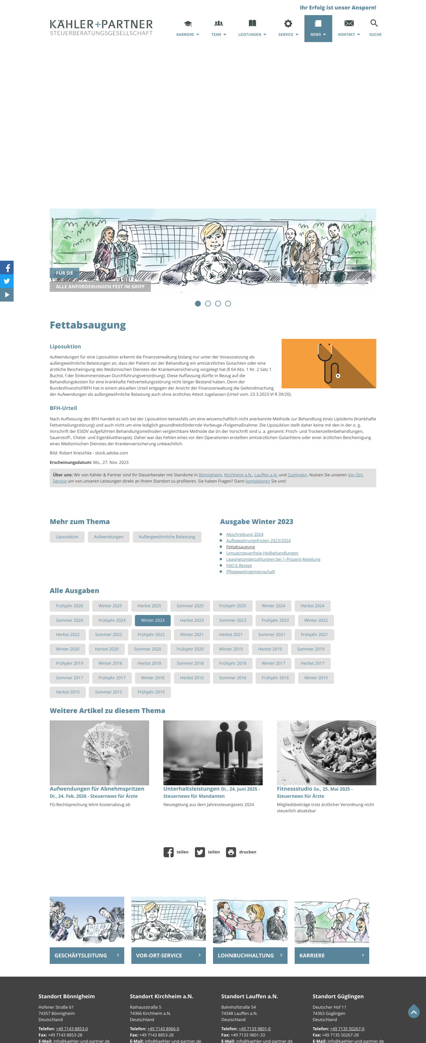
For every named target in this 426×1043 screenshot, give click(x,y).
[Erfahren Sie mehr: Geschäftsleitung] (87, 955)
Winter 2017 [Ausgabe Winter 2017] (273, 663)
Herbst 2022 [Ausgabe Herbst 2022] (68, 634)
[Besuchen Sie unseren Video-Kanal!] (7, 295)
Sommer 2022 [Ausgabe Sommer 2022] (108, 634)
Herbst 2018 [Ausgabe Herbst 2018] (149, 663)
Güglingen (297, 475)
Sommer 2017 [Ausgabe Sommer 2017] (69, 678)
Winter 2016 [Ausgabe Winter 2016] (152, 678)
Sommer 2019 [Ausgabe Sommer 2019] (310, 649)
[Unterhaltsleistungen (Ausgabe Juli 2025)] (213, 765)
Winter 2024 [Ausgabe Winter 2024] (273, 606)
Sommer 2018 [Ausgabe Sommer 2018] (190, 663)
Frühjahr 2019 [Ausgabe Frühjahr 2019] (69, 663)
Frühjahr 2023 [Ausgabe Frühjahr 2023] (275, 620)
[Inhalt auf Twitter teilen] (209, 852)
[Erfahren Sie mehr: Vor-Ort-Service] (168, 955)
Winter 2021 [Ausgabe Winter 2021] (192, 634)
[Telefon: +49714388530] (72, 1029)
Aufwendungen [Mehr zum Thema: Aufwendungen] (108, 537)
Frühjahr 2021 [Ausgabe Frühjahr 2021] (314, 634)
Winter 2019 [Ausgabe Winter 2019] (231, 649)
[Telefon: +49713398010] (255, 1029)
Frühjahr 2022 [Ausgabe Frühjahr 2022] (151, 634)
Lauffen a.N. (266, 475)
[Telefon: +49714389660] (163, 1029)
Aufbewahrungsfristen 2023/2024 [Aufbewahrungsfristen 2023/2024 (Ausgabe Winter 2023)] (258, 541)
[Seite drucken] (242, 852)
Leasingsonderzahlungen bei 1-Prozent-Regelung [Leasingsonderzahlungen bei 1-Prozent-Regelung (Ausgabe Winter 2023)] (273, 559)
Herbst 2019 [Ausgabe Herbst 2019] (270, 649)
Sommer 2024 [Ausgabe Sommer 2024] (69, 620)
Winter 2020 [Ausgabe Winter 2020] (67, 649)
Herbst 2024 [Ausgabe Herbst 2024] (313, 606)
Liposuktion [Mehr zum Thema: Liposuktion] (67, 537)
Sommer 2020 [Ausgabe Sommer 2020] (147, 649)
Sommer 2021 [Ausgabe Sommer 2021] (271, 634)
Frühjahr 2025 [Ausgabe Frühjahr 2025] (232, 606)
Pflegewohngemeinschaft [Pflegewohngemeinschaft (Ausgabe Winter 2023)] (250, 572)
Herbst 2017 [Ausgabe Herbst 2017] (313, 663)
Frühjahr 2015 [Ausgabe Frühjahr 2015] (151, 692)
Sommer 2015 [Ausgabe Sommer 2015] (108, 692)
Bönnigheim (210, 475)
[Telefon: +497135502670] (347, 1029)
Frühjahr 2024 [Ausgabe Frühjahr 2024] (112, 620)
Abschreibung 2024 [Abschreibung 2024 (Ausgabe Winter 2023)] (244, 534)
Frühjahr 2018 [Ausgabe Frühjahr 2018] (232, 663)
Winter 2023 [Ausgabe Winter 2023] (152, 620)
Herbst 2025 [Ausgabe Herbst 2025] (149, 606)
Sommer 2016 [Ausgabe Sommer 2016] (232, 678)
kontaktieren (258, 481)
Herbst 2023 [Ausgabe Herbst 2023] (192, 620)
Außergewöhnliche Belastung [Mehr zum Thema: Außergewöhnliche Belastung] (167, 537)
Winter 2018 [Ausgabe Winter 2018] (110, 663)
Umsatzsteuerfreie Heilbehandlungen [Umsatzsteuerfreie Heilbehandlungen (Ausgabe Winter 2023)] (262, 553)
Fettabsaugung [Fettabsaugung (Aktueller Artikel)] (240, 547)
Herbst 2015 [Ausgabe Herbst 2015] (68, 692)
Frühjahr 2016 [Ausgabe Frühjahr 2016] (275, 678)
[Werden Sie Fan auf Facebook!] (7, 267)
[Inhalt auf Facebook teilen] (178, 852)
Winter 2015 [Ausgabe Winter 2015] (316, 678)
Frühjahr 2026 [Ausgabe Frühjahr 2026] (69, 606)
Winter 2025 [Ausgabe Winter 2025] (110, 606)
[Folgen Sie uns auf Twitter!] (7, 281)
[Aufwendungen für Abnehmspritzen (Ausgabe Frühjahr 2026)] (99, 765)
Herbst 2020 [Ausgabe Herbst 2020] (107, 649)
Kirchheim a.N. (238, 475)
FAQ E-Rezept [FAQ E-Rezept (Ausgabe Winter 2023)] (239, 565)
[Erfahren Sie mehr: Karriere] (332, 955)
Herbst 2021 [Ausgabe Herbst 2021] (231, 634)
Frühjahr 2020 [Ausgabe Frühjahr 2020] (190, 649)
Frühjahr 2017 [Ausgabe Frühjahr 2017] (112, 678)
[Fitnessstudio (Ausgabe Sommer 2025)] (326, 768)
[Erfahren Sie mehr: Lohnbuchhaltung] (250, 955)
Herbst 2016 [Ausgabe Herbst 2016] (192, 678)
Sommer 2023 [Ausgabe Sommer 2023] (232, 620)
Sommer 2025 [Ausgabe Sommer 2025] (190, 606)
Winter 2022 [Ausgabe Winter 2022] (316, 620)
